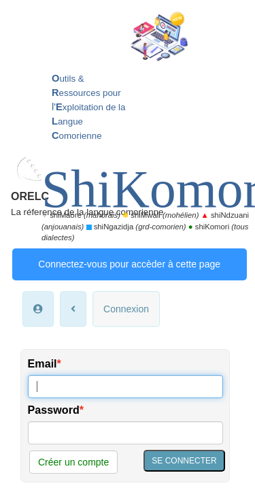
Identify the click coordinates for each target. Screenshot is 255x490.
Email (42, 171)
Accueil (50, 403)
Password (54, 217)
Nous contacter (159, 403)
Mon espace (97, 403)
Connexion (126, 115)
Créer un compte (73, 268)
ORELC (64, 17)
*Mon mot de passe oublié (72, 305)
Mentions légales (150, 416)
